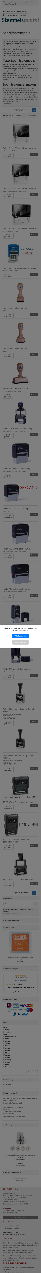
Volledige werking (20, 636)
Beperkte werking (20, 642)
